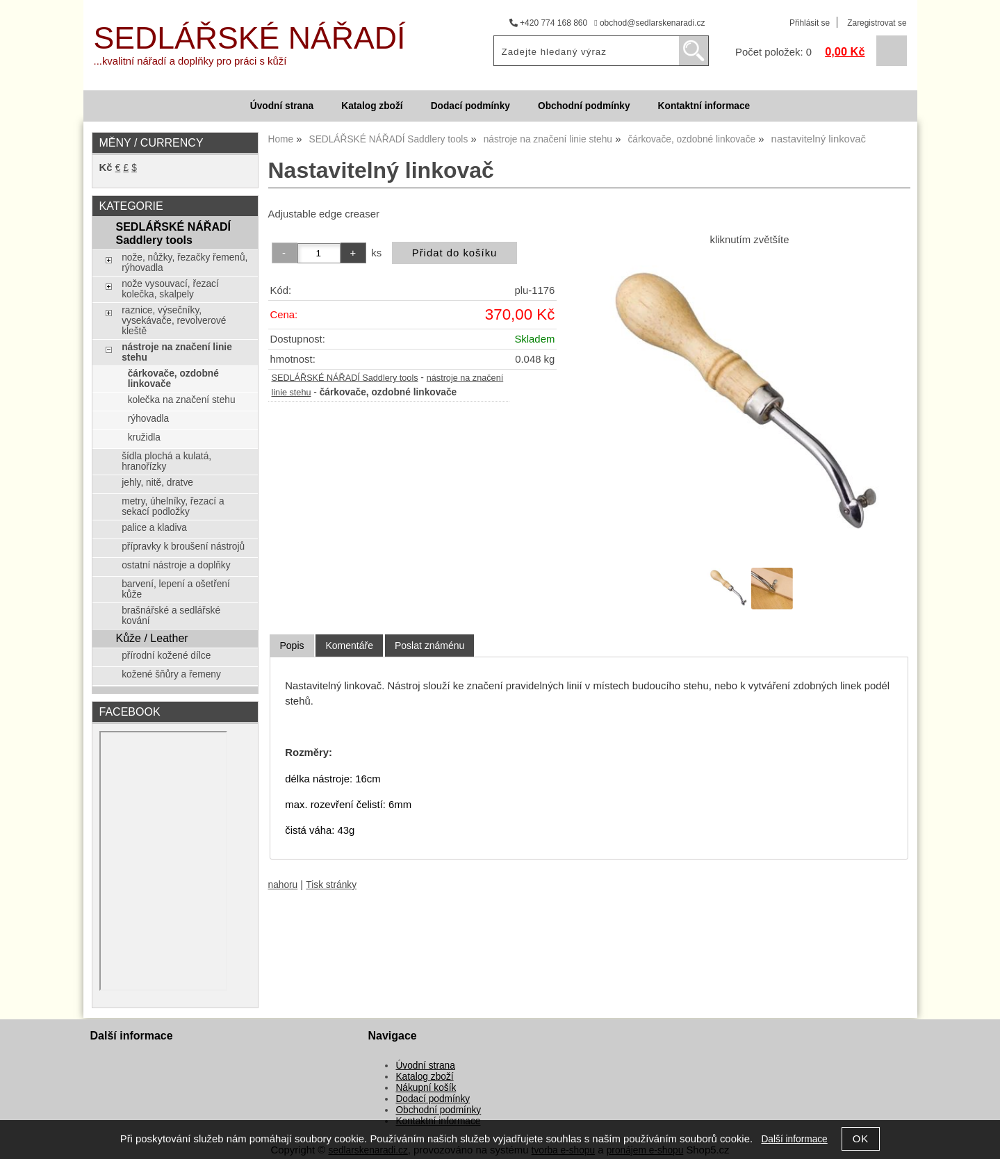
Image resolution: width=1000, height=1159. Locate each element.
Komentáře (348, 645)
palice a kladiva (154, 528)
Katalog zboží (371, 106)
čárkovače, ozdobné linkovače (173, 378)
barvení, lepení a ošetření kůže (176, 589)
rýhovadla (148, 418)
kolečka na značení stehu (182, 400)
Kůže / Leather (151, 638)
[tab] (291, 645)
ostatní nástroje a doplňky (176, 565)
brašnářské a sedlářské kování (171, 615)
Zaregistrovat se (876, 23)
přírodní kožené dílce (166, 655)
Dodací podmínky (470, 106)
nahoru (283, 885)
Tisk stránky (331, 885)
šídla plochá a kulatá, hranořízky (166, 461)
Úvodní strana (281, 106)
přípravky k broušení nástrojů (183, 546)
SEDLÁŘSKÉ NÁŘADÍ (250, 38)
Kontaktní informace (704, 106)
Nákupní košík (425, 1088)
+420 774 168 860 (548, 23)
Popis (291, 645)
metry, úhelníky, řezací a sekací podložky (173, 506)
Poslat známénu (429, 645)
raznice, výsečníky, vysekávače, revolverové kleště (174, 320)
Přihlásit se (809, 23)
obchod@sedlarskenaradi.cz (649, 23)
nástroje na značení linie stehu (177, 352)
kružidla (144, 437)
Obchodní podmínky (584, 106)
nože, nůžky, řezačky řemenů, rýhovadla (184, 262)
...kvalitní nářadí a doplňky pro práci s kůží (190, 61)
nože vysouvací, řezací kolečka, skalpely (170, 289)
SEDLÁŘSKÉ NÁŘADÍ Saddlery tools (345, 378)
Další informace (794, 1139)
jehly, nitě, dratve (157, 482)
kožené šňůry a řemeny (171, 674)
